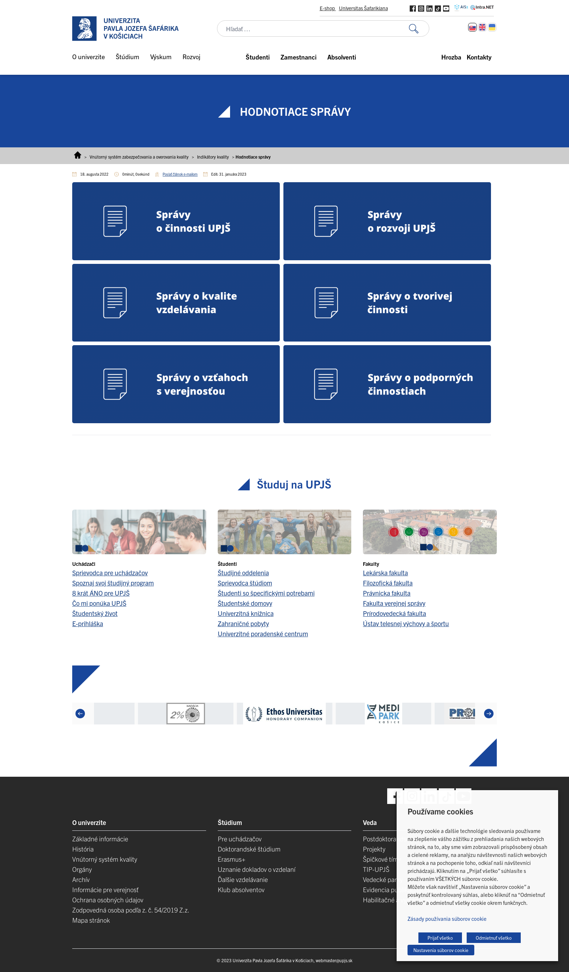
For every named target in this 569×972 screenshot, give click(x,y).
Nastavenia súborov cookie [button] (440, 950)
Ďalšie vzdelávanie (243, 879)
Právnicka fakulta (386, 593)
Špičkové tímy (382, 859)
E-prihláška (87, 623)
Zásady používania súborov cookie (447, 918)
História (83, 849)
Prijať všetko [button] (440, 938)
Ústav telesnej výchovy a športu (406, 623)
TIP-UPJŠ (376, 869)
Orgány (82, 869)
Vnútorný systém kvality (104, 859)
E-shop (328, 8)
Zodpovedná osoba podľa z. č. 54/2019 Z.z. (130, 910)
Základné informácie (100, 838)
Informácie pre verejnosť (105, 889)
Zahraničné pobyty (243, 623)
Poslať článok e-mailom (180, 174)
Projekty (374, 849)
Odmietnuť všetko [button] (494, 938)
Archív (81, 879)
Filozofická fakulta (388, 583)
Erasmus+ (231, 859)
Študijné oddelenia (243, 572)
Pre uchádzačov (240, 838)
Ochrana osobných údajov (107, 899)
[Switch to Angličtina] (482, 27)
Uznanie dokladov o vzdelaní (256, 869)
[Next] (489, 713)
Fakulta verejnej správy (394, 603)
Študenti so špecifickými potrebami (266, 593)
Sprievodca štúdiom (245, 583)
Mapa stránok (91, 920)
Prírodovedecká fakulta (394, 613)
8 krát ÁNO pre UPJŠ (101, 593)
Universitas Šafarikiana (363, 8)
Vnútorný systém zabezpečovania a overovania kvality (139, 156)
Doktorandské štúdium (249, 849)
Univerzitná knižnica (246, 613)
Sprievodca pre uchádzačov (110, 572)
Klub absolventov (241, 889)
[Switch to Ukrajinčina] (492, 27)
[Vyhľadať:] (419, 28)
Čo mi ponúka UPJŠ (99, 603)
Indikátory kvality (213, 156)
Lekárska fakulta (385, 572)
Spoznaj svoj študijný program (113, 583)
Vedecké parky (383, 879)
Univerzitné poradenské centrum (263, 633)
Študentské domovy (245, 603)
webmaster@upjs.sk (334, 960)
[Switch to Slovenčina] (472, 27)
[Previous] (80, 713)
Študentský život (95, 613)
